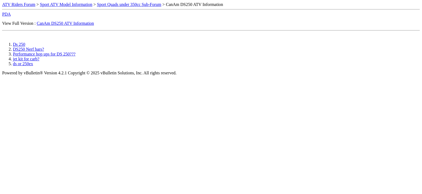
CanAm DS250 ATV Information (65, 23)
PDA (6, 14)
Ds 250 (19, 44)
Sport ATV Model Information (66, 4)
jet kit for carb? (26, 59)
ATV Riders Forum (18, 4)
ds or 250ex (23, 63)
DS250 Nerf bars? (28, 49)
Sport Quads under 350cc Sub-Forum (129, 4)
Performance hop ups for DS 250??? (44, 54)
